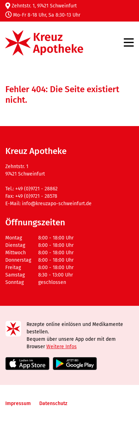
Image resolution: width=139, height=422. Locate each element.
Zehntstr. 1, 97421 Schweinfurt (41, 6)
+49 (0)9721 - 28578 (36, 196)
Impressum (18, 403)
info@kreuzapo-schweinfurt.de (57, 204)
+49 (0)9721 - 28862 (36, 189)
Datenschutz (53, 403)
